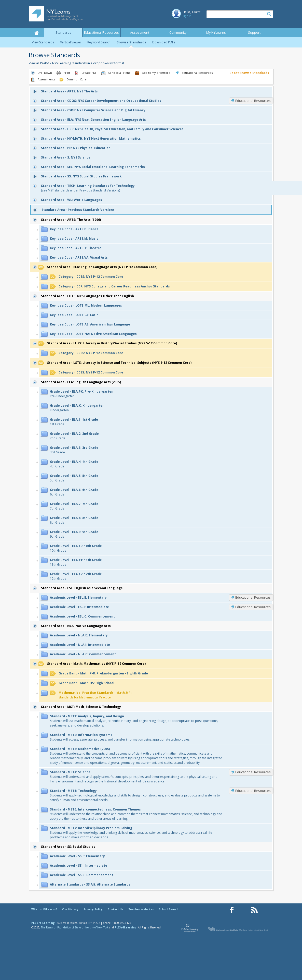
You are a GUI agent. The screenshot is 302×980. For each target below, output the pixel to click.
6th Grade (74, 492)
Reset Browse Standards (249, 73)
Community (177, 32)
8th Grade (74, 520)
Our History (70, 909)
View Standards (43, 42)
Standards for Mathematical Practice (91, 695)
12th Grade (76, 576)
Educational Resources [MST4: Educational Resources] (253, 772)
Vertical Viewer (70, 42)
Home (36, 32)
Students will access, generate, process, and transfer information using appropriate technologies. (120, 737)
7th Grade (74, 506)
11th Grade (76, 562)
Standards (63, 32)
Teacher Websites (141, 909)
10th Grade (76, 548)
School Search (169, 909)
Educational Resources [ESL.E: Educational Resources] (253, 597)
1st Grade (74, 421)
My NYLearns (216, 32)
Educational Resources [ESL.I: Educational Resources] (253, 606)
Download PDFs (163, 42)
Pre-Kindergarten (81, 393)
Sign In (187, 16)
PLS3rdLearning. (126, 927)
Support (254, 32)
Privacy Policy (93, 909)
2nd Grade (74, 435)
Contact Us (115, 909)
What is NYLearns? (44, 909)
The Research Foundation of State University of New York (74, 927)
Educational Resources (101, 32)
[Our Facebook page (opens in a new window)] (231, 910)
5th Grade (74, 478)
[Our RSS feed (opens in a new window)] (254, 910)
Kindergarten (77, 407)
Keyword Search (99, 42)
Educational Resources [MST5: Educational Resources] (253, 790)
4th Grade (74, 463)
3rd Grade (74, 449)
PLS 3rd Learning (43, 923)
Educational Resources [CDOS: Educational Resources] (253, 100)
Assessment (139, 32)
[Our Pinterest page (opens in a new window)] (243, 910)
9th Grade (74, 534)
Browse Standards (131, 42)
